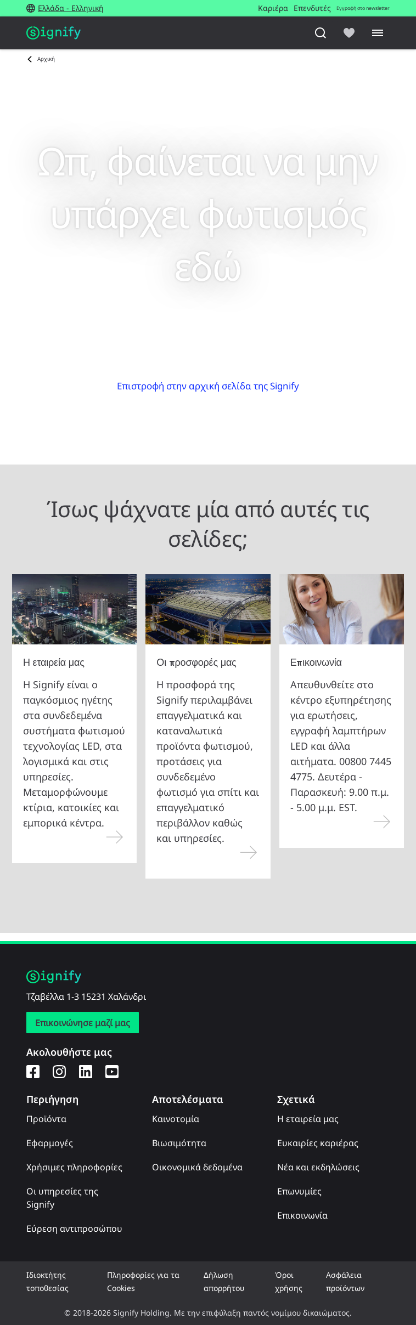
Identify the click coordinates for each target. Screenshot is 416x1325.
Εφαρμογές (49, 1143)
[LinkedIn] (85, 1071)
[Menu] (378, 33)
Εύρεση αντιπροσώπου (74, 1228)
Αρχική (46, 59)
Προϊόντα (46, 1119)
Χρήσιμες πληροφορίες (74, 1167)
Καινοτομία (175, 1119)
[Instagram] (59, 1071)
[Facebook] (33, 1071)
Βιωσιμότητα (179, 1143)
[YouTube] (112, 1071)
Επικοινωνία (302, 1215)
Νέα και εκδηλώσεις (318, 1167)
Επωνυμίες (299, 1191)
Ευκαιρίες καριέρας (317, 1143)
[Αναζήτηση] (320, 33)
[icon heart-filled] (349, 33)
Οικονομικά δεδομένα (197, 1167)
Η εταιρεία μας (308, 1119)
